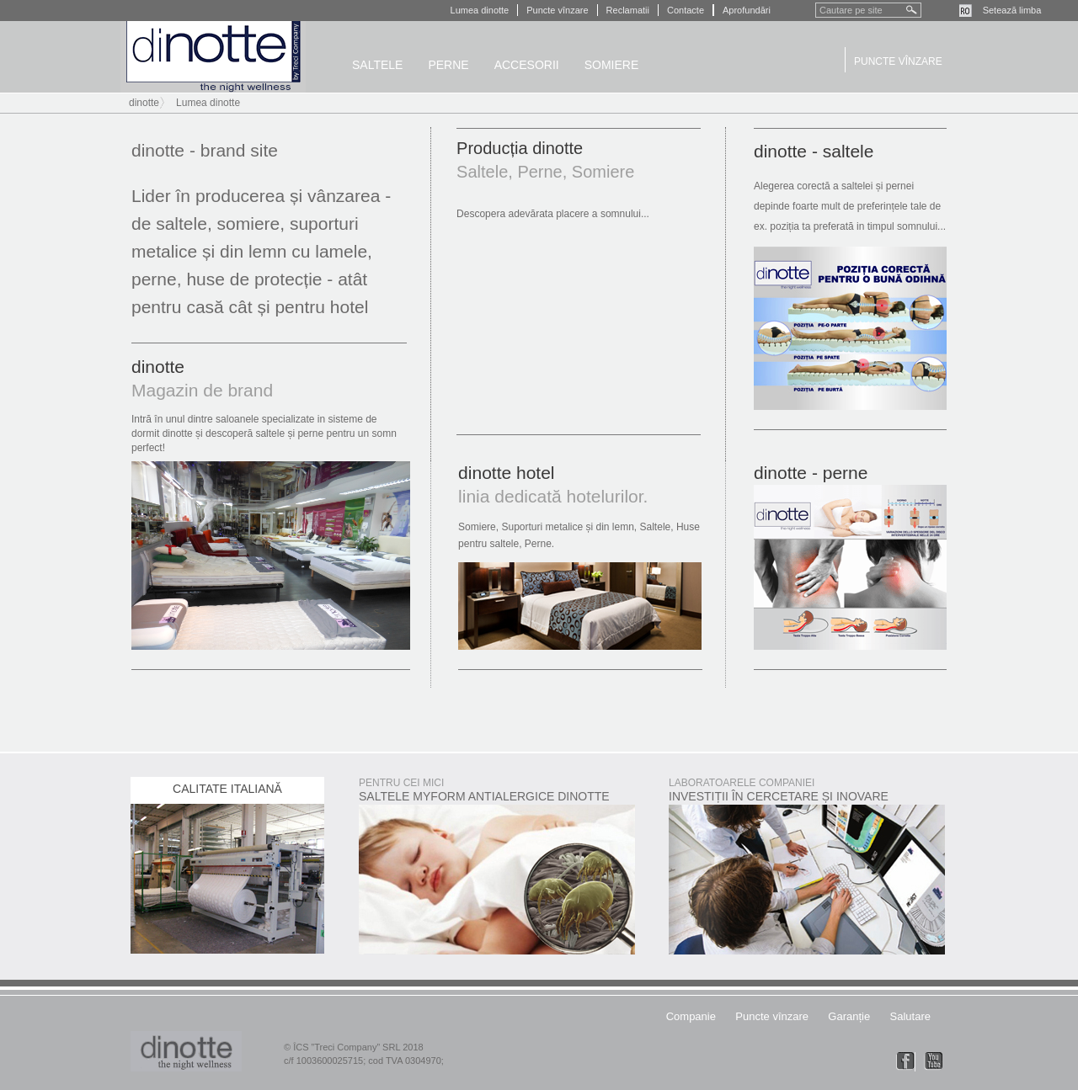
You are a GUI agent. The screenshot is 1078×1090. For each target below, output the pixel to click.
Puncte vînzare (557, 10)
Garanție (849, 1016)
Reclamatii (627, 10)
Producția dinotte (519, 148)
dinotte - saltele (813, 151)
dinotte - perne (810, 472)
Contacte (685, 10)
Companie (691, 1016)
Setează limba (1012, 10)
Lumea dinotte (480, 10)
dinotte (213, 57)
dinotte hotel (506, 472)
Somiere (611, 65)
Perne (448, 65)
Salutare (910, 1016)
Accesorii (526, 65)
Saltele (377, 65)
